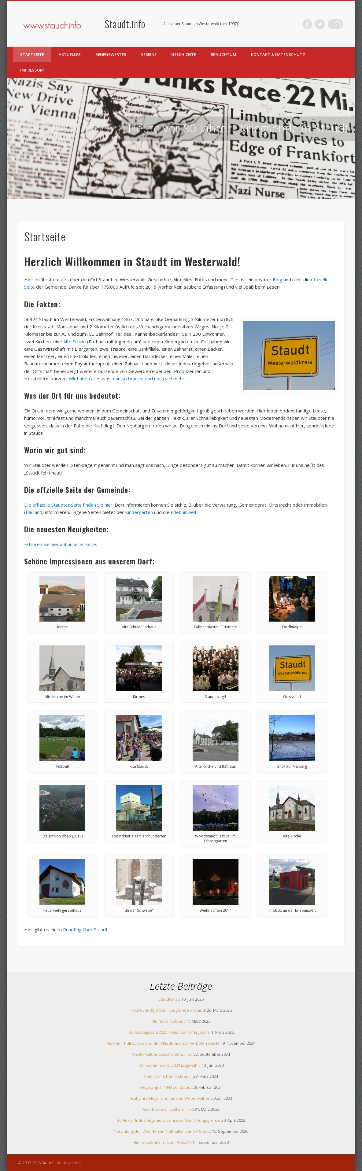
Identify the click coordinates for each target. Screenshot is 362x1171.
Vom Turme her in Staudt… (168, 1076)
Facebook (313, 24)
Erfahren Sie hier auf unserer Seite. (60, 544)
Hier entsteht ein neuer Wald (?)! (162, 1142)
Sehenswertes (110, 54)
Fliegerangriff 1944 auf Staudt (165, 1087)
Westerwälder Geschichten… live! (162, 1054)
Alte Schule (74, 341)
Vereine (149, 54)
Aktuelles (70, 54)
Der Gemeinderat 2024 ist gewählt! (170, 1065)
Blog (277, 279)
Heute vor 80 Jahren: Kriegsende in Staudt (238, 128)
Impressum (32, 70)
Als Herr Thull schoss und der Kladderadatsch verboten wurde (163, 1043)
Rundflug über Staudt (85, 929)
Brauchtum (223, 54)
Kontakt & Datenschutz (278, 54)
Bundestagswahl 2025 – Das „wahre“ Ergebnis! (169, 1032)
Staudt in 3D (169, 999)
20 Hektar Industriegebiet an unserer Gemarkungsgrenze (168, 1120)
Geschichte (183, 54)
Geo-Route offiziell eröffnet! (168, 1109)
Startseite (32, 54)
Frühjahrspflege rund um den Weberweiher (169, 1098)
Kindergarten (139, 512)
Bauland (34, 512)
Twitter (326, 24)
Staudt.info (125, 24)
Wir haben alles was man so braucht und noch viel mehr (126, 378)
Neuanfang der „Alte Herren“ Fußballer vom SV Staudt (162, 1131)
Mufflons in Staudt (168, 1021)
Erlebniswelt (184, 512)
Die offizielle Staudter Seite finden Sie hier (68, 505)
